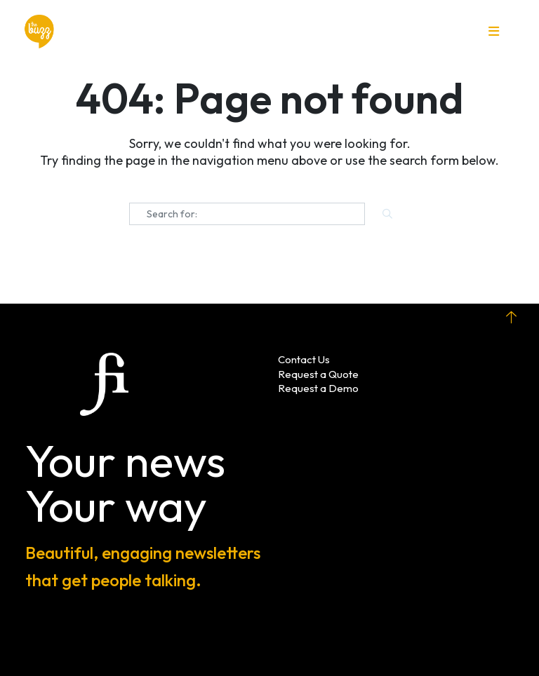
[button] (494, 31)
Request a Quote (318, 374)
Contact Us (304, 359)
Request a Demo (318, 388)
